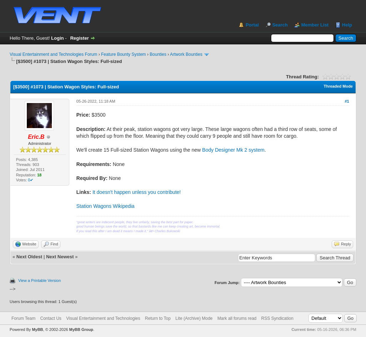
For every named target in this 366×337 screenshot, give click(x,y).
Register (79, 38)
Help (347, 25)
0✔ (30, 180)
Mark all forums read (236, 318)
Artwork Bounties (186, 54)
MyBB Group (81, 329)
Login (57, 38)
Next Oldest (29, 256)
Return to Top (158, 318)
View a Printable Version (39, 280)
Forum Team (23, 318)
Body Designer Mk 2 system (233, 150)
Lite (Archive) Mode (194, 318)
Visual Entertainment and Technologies (103, 318)
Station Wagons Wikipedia (105, 206)
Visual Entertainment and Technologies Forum (53, 54)
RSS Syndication (277, 318)
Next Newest (60, 256)
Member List (315, 25)
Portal (252, 25)
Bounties (158, 54)
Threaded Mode (338, 86)
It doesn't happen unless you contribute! (137, 192)
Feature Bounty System (123, 54)
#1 (347, 101)
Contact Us (50, 318)
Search (280, 25)
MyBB (37, 329)
